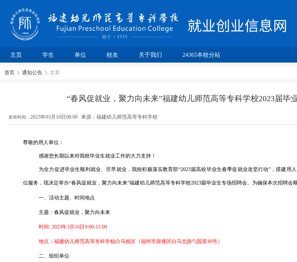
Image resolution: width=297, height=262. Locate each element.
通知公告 (32, 72)
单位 (80, 55)
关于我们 (150, 55)
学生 (48, 55)
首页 (9, 72)
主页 (16, 55)
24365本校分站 (201, 55)
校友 (112, 55)
